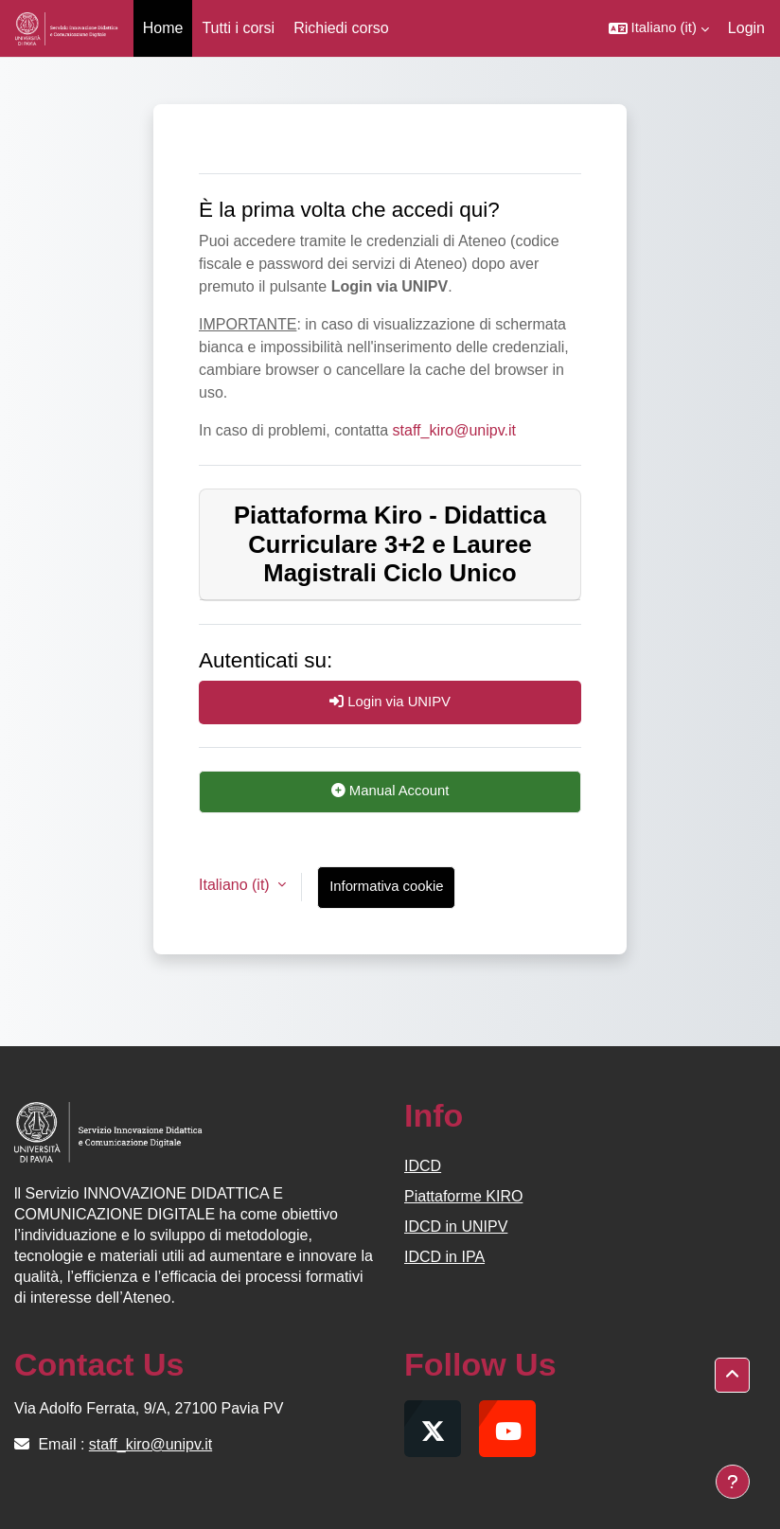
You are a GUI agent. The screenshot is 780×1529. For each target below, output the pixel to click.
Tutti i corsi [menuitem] (238, 28)
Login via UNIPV (390, 701)
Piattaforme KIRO (463, 1196)
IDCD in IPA (444, 1257)
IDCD (422, 1166)
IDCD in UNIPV (455, 1226)
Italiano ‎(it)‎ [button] (236, 885)
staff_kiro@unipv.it (454, 430)
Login (746, 28)
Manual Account (390, 790)
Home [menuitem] (163, 28)
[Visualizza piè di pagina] (733, 1482)
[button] (658, 28)
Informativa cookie (386, 886)
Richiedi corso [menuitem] (340, 28)
